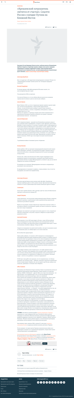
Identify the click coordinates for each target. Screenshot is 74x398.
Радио (2, 388)
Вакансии (21, 391)
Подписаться (3, 386)
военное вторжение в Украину (45, 312)
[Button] (48, 27)
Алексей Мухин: (21, 102)
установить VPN (51, 339)
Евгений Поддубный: (22, 86)
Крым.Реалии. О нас (23, 381)
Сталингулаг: (20, 187)
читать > (45, 343)
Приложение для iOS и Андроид (8, 384)
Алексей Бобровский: (22, 119)
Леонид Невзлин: (21, 145)
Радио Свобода (28, 21)
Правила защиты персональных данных (27, 393)
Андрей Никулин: (21, 195)
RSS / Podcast (3, 391)
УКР (63, 2)
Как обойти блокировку (6, 393)
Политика (20, 6)
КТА (67, 2)
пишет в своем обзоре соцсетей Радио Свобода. (37, 71)
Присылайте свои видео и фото (7, 381)
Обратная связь (22, 388)
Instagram (24, 339)
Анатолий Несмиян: (22, 217)
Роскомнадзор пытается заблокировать (26, 334)
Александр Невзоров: (22, 178)
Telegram (19, 339)
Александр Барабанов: (22, 77)
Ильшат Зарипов (20, 21)
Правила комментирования (25, 384)
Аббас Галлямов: (21, 266)
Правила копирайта (23, 386)
